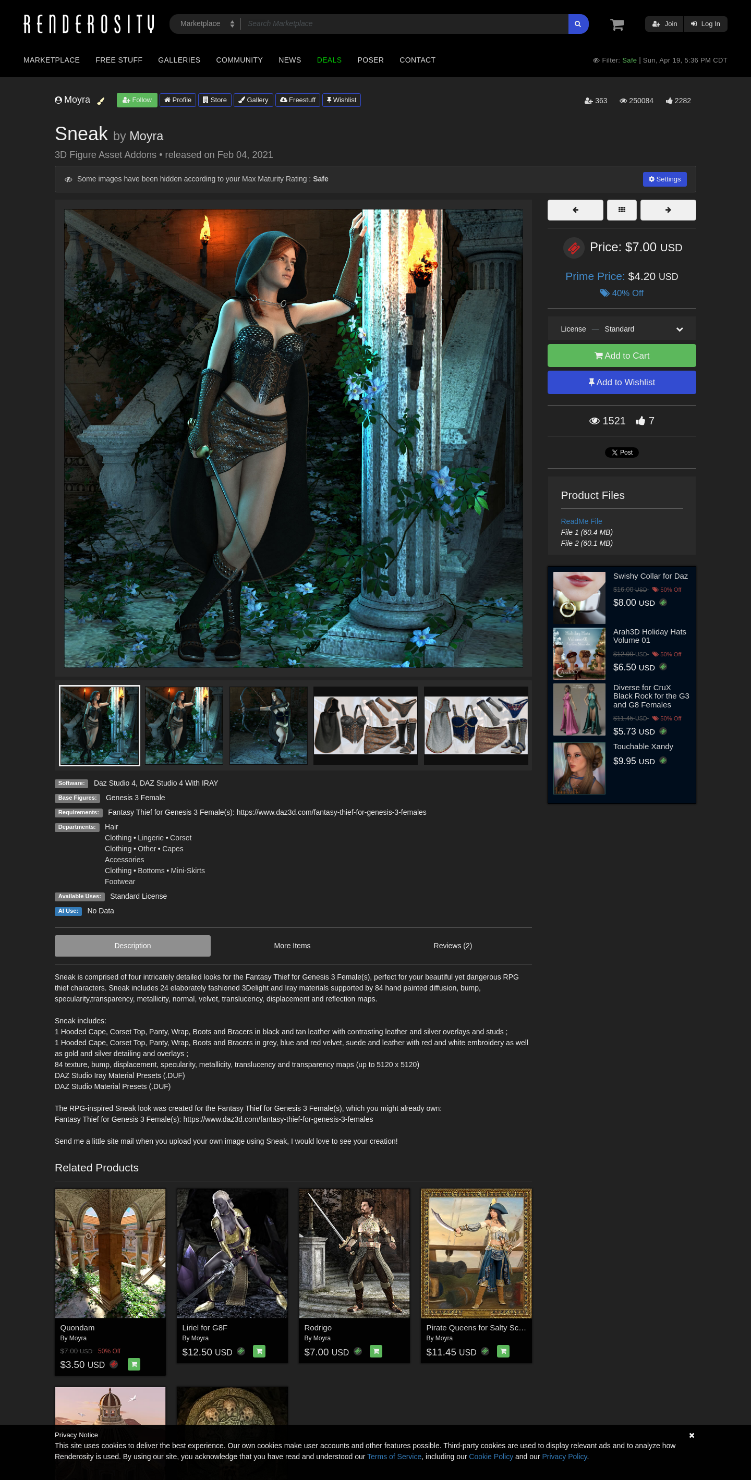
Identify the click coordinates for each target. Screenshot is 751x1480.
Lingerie (151, 838)
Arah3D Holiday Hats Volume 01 (649, 636)
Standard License (138, 896)
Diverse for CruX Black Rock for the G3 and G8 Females (651, 696)
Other (147, 849)
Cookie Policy (491, 1456)
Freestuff (298, 100)
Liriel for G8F (205, 1327)
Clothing (118, 838)
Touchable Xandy (643, 746)
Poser (370, 60)
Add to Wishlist (622, 382)
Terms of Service (394, 1456)
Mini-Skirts (188, 870)
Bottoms (151, 870)
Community (239, 60)
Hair (111, 827)
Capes (172, 849)
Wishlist (341, 100)
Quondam (77, 1327)
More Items (292, 945)
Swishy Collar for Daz (650, 575)
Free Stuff (118, 60)
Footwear (120, 881)
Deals (329, 60)
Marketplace (51, 60)
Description (133, 945)
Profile (177, 100)
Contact (417, 60)
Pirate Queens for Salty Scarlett (481, 1327)
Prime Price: (596, 276)
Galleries (179, 60)
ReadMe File (581, 521)
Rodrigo (318, 1327)
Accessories (124, 859)
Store (215, 100)
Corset (180, 838)
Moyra (146, 136)
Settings (665, 179)
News (289, 60)
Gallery (253, 100)
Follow (137, 100)
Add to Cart (622, 356)
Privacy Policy (564, 1456)
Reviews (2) (453, 945)
